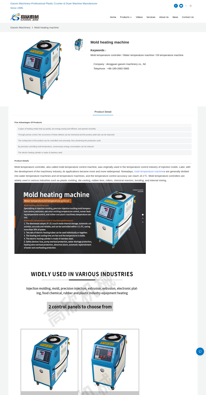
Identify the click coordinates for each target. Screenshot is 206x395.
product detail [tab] (103, 111)
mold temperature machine (149, 171)
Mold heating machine (46, 27)
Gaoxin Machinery (20, 27)
